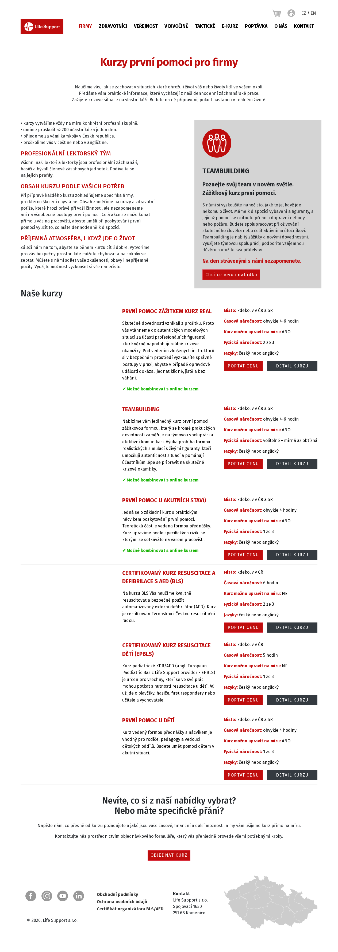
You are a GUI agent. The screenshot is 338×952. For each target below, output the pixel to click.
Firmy (85, 26)
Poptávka (256, 26)
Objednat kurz (169, 855)
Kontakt (304, 26)
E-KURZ (230, 26)
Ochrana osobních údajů (122, 901)
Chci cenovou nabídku (231, 274)
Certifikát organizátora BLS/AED (130, 908)
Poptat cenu (243, 366)
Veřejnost (146, 26)
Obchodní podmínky (117, 894)
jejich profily (39, 175)
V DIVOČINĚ (176, 26)
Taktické (205, 26)
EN (313, 13)
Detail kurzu (292, 366)
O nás (280, 26)
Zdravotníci (113, 26)
